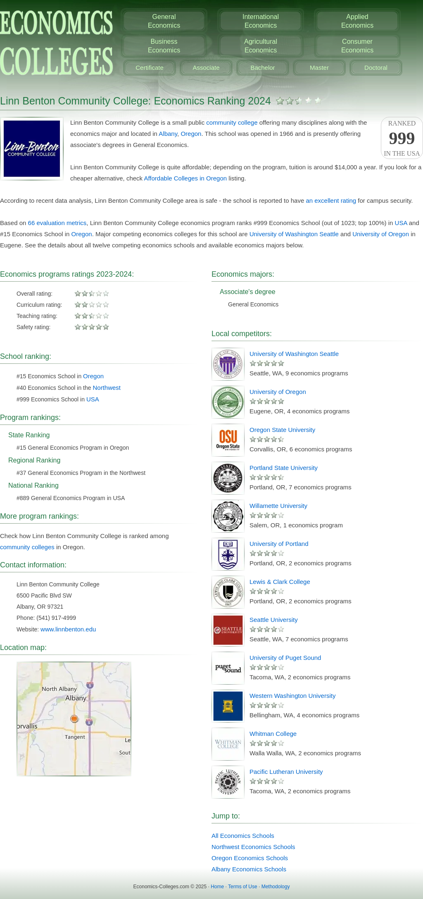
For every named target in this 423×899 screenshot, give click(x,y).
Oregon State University (282, 429)
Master (319, 67)
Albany (168, 133)
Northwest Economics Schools (253, 846)
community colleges (27, 546)
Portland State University (284, 467)
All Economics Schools (243, 835)
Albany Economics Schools (249, 869)
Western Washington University (292, 695)
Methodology (275, 887)
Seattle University (274, 619)
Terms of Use (242, 887)
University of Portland (279, 543)
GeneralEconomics (164, 21)
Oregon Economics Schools (250, 857)
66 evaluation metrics (57, 222)
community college (231, 122)
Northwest (107, 387)
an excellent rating (331, 200)
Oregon (191, 133)
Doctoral (375, 67)
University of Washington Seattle (294, 233)
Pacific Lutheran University (286, 771)
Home (217, 887)
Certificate (149, 67)
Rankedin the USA (402, 138)
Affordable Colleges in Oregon (185, 178)
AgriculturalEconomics (260, 46)
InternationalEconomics (260, 21)
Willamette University (278, 505)
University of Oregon (380, 233)
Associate (205, 67)
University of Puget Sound (285, 657)
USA (401, 222)
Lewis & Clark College (280, 581)
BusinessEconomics (164, 46)
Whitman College (273, 733)
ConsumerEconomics (357, 46)
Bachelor (262, 67)
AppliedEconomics (357, 21)
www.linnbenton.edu (68, 629)
